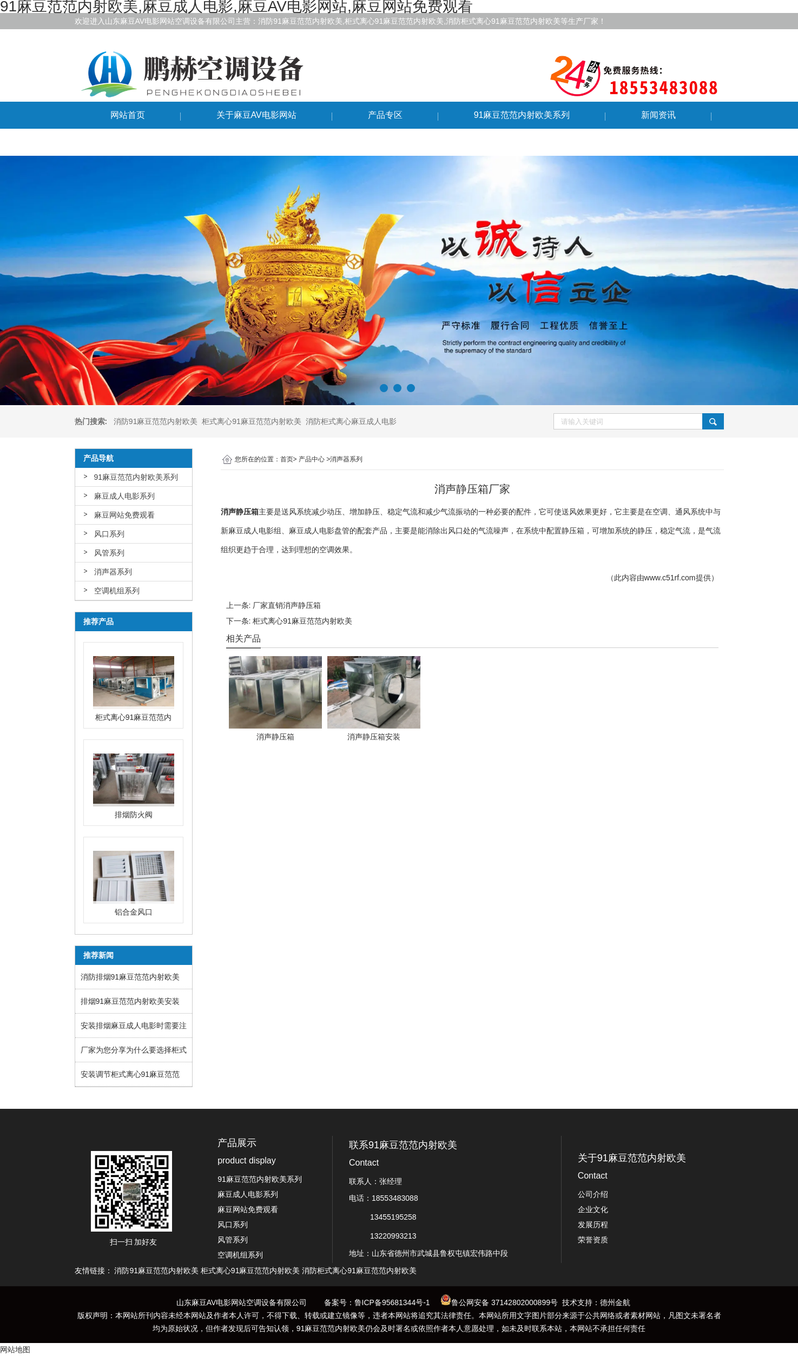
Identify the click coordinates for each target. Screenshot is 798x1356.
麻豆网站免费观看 (124, 515)
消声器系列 (113, 571)
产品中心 (312, 459)
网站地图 (15, 1349)
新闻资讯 (658, 115)
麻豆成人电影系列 (124, 496)
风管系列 (109, 552)
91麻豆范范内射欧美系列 (522, 115)
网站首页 (127, 115)
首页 (286, 459)
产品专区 (385, 115)
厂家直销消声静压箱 (287, 605)
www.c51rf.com (670, 577)
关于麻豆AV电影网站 (256, 115)
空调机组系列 (117, 590)
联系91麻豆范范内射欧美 (158, 142)
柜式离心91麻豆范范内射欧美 (302, 621)
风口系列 (109, 534)
